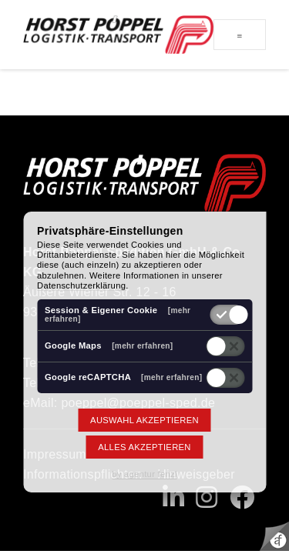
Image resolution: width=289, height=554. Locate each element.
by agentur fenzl (144, 474)
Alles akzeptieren (144, 447)
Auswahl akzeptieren (144, 420)
